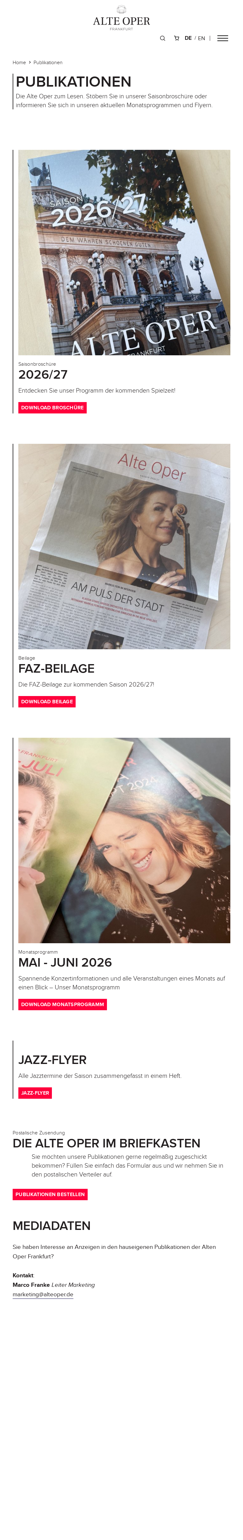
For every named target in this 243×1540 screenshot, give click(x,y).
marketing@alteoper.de (43, 1294)
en (201, 38)
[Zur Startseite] (121, 18)
